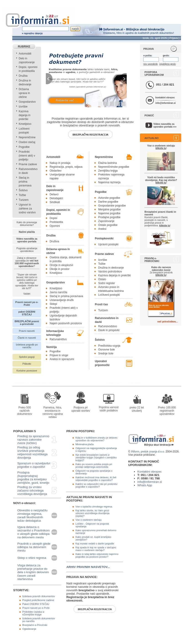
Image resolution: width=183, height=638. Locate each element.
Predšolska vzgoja (109, 345)
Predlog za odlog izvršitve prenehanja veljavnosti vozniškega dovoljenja (32, 452)
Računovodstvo (107, 326)
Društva (54, 241)
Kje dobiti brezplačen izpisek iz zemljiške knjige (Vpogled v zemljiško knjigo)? (96, 457)
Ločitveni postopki (109, 294)
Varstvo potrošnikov (110, 271)
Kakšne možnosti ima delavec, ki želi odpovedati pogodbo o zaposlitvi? (95, 478)
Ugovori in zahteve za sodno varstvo (27, 208)
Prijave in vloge (59, 355)
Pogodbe (24, 147)
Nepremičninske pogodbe (113, 166)
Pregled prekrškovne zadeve (38, 600)
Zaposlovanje (106, 221)
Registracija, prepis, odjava (66, 166)
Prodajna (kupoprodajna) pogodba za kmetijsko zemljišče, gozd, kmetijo (33, 477)
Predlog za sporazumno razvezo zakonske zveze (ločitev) (33, 439)
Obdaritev (56, 170)
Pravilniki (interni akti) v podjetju (27, 155)
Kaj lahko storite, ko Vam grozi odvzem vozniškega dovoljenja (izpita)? (92, 513)
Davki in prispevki (108, 330)
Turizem (23, 199)
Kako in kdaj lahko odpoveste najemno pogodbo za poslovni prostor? (96, 555)
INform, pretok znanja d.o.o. (148, 451)
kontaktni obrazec (165, 97)
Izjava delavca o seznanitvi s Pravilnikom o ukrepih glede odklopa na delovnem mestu (33, 532)
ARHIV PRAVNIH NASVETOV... (88, 567)
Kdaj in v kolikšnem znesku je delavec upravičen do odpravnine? (96, 439)
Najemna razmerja (109, 182)
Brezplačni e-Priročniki (34, 625)
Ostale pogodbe (108, 225)
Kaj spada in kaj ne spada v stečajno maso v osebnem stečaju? (95, 549)
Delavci (54, 194)
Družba (23, 75)
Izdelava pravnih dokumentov (38, 596)
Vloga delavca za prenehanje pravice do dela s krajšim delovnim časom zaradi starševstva (33, 572)
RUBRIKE (24, 46)
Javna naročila (58, 292)
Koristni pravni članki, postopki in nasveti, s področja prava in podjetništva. (160, 218)
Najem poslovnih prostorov (66, 323)
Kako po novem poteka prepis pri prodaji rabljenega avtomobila (93, 465)
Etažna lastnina (107, 163)
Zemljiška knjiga (108, 170)
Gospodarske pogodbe (112, 205)
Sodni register (106, 283)
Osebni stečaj (27, 142)
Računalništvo (58, 339)
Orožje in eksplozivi (61, 265)
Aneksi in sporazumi (62, 359)
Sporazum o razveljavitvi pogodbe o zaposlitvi (33, 465)
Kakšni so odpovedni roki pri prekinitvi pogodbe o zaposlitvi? (96, 485)
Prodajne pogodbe (109, 217)
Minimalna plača (84, 444)
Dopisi (53, 218)
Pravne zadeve (28, 164)
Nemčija (51, 347)
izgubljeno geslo (167, 64)
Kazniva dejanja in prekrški (24, 115)
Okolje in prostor (60, 269)
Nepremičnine (27, 137)
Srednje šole (105, 353)
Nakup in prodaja (60, 163)
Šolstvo (23, 190)
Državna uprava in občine (24, 93)
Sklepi (53, 304)
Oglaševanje (29, 629)
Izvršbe (23, 106)
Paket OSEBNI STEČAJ (35, 604)
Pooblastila (56, 222)
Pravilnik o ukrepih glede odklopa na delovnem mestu (33, 547)
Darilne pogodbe (108, 201)
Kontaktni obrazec (149, 471)
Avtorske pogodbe (109, 197)
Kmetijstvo (25, 124)
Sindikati (55, 202)
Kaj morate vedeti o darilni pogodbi (94, 543)
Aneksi (102, 228)
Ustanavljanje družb (62, 300)
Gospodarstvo (27, 101)
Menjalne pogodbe (109, 209)
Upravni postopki (108, 244)
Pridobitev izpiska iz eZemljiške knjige (33, 613)
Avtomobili (25, 53)
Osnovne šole (106, 349)
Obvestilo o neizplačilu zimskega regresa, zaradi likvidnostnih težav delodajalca (32, 515)
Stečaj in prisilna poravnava (25, 181)
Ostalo (102, 279)
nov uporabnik (150, 64)
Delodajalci (56, 198)
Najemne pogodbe (109, 213)
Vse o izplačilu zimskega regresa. (94, 506)
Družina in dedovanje (111, 267)
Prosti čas (101, 304)
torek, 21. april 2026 (155, 38)
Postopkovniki (104, 238)
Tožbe (22, 195)
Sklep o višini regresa (31, 558)
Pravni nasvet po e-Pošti (35, 608)
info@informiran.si (165, 103)
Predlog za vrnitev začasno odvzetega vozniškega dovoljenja (32, 490)
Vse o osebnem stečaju (88, 519)
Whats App (144, 485)
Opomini (55, 225)
